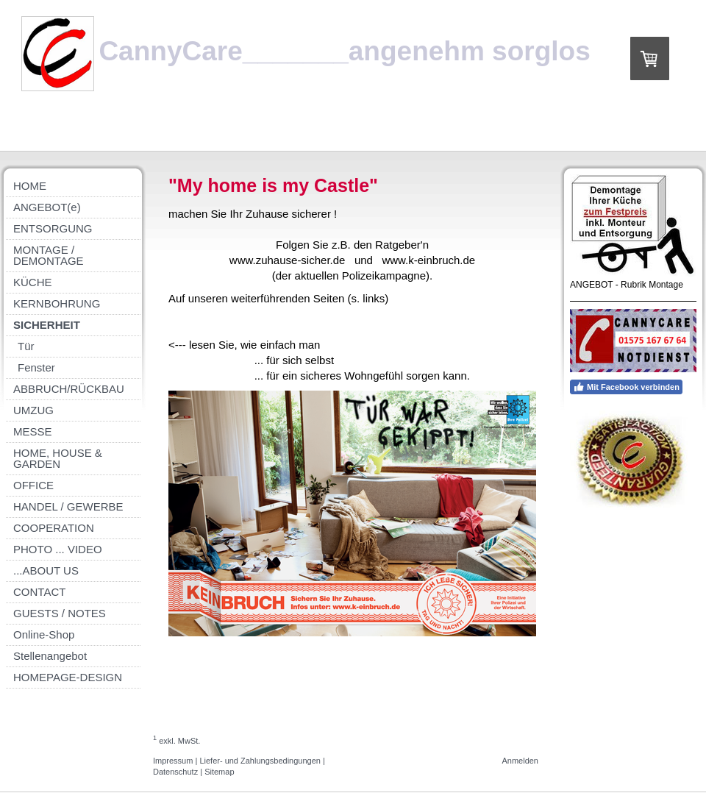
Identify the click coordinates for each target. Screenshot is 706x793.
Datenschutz (175, 771)
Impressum (173, 760)
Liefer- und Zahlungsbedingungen (260, 760)
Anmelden (520, 760)
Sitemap (219, 771)
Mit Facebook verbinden (626, 387)
